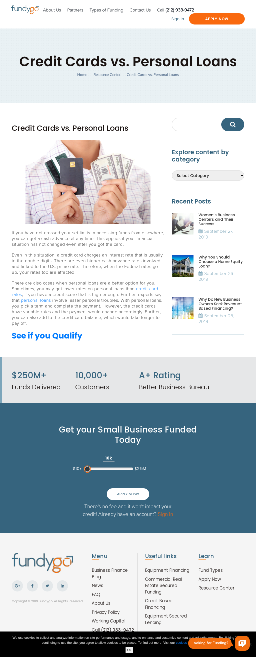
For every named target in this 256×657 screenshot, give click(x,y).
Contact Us (140, 10)
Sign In (178, 19)
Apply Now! (128, 493)
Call (175, 10)
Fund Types (210, 570)
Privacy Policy (106, 612)
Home (82, 74)
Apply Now (216, 19)
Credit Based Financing (158, 604)
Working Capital (108, 621)
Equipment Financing (167, 570)
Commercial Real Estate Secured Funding (163, 585)
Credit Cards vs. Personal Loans (153, 74)
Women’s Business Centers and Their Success (216, 219)
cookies (182, 642)
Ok (129, 650)
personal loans (36, 300)
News (97, 585)
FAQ (96, 595)
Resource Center (107, 74)
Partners (75, 10)
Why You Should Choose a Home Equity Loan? (220, 261)
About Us (52, 10)
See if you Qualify (47, 335)
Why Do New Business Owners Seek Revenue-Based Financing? (220, 304)
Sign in (165, 514)
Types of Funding (106, 10)
